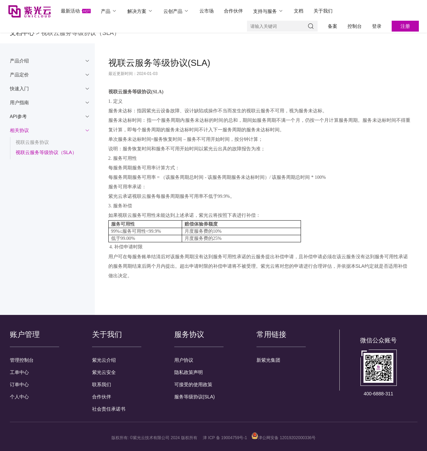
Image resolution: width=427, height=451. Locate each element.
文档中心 (22, 33)
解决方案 (140, 11)
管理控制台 (22, 360)
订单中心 (19, 384)
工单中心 (19, 372)
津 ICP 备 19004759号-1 (225, 437)
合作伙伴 (233, 11)
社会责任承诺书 (108, 409)
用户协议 (183, 360)
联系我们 (101, 384)
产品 (109, 11)
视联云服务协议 (32, 142)
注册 (405, 26)
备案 (332, 26)
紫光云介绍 (104, 360)
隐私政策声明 (188, 372)
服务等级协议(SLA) (194, 396)
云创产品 (176, 11)
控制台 (355, 26)
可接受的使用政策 (193, 384)
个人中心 (19, 396)
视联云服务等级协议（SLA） (46, 152)
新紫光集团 (268, 360)
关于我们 (323, 11)
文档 (298, 11)
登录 (376, 26)
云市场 (206, 11)
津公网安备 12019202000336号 (283, 437)
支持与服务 (268, 11)
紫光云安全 (104, 372)
